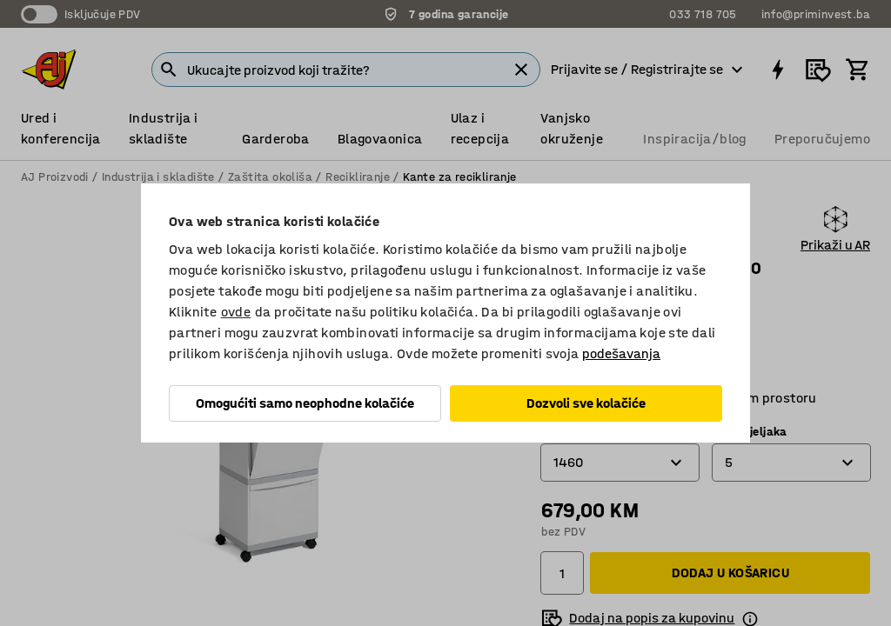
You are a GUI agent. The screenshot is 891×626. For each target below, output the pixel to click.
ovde (236, 311)
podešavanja (621, 353)
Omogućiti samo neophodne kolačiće (305, 403)
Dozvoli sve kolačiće (586, 403)
